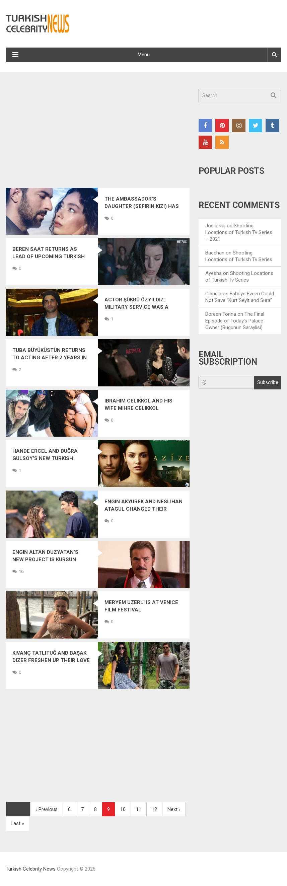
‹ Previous (46, 809)
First (18, 809)
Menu (144, 55)
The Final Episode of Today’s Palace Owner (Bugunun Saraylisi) (234, 320)
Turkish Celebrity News (31, 869)
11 (138, 809)
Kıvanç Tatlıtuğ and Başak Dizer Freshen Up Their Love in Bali (51, 660)
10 (123, 809)
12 (154, 809)
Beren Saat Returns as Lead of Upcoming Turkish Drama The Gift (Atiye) (48, 256)
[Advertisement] (97, 138)
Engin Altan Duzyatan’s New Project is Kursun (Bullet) (45, 559)
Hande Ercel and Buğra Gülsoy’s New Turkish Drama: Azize (45, 458)
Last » (17, 823)
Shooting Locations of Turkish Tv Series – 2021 (238, 232)
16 (21, 571)
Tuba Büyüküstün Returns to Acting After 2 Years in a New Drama (49, 357)
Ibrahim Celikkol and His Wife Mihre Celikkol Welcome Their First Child (141, 408)
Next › (174, 809)
